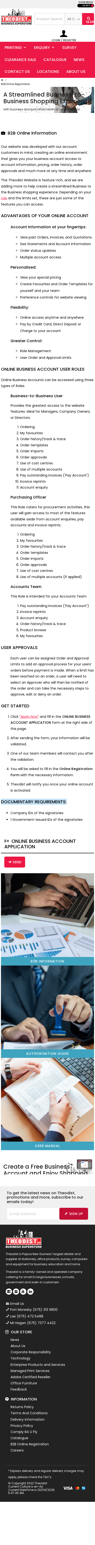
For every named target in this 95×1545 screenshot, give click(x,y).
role (4, 197)
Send (17, 861)
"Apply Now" (29, 715)
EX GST (86, 5)
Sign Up (76, 1212)
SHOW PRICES (85, 2)
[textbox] (49, 19)
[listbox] (73, 19)
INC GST (92, 5)
